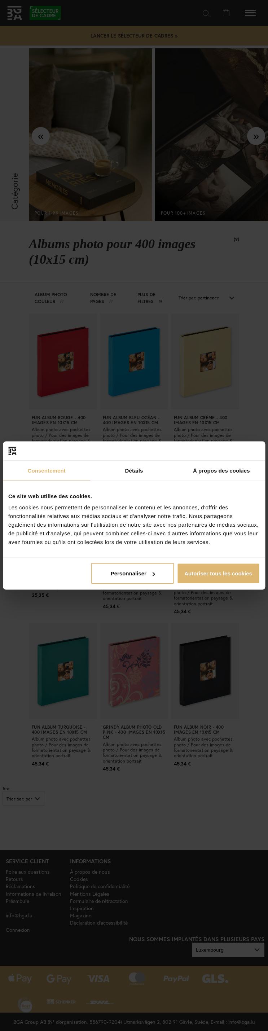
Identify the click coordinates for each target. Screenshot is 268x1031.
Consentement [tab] (46, 470)
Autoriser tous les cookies (218, 573)
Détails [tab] (134, 470)
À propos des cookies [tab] (221, 470)
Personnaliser (133, 573)
